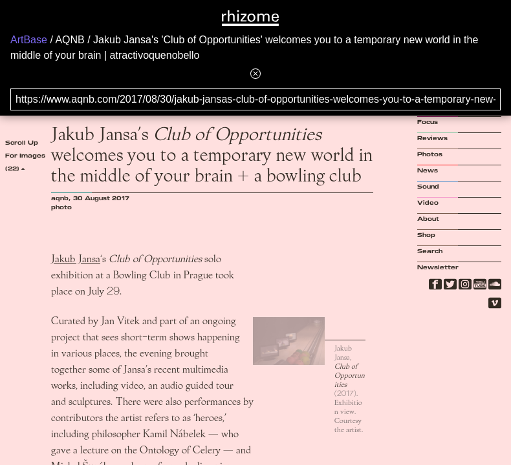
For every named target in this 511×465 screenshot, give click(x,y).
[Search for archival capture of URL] (255, 99)
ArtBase (28, 39)
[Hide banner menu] (255, 73)
